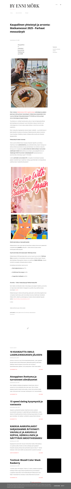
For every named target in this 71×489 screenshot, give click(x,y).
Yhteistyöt (26, 12)
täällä (16, 290)
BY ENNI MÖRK (24, 6)
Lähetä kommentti (14, 452)
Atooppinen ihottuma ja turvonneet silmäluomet (23, 378)
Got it (62, 485)
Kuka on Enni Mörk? (18, 12)
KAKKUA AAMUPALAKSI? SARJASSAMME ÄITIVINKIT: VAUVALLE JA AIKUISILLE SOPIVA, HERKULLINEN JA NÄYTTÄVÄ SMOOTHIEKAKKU (26, 432)
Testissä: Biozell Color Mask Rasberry (25, 461)
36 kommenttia (13, 394)
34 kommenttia (13, 477)
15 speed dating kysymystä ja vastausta (26, 403)
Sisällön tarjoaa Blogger (35, 482)
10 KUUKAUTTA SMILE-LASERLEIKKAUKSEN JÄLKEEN (26, 353)
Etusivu (11, 12)
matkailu (54, 50)
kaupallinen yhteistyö (56, 49)
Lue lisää (41, 369)
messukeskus (55, 52)
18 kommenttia (13, 369)
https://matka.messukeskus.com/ (21, 299)
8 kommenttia (13, 419)
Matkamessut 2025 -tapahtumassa (26, 112)
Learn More (57, 485)
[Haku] (56, 4)
